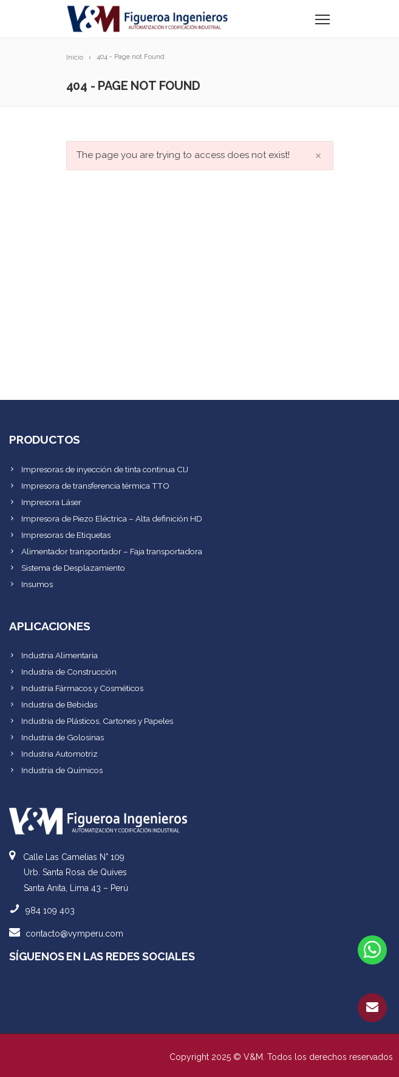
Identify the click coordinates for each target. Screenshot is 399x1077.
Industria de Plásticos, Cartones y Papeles (97, 721)
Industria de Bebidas (59, 704)
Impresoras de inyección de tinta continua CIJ (104, 469)
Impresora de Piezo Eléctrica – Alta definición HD (111, 518)
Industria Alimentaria (59, 655)
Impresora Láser (51, 502)
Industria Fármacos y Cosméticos (82, 688)
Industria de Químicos (62, 770)
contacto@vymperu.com (74, 933)
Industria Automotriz (59, 754)
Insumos (37, 584)
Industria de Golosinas (62, 737)
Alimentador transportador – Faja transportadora (111, 551)
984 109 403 (50, 910)
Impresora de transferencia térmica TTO (95, 485)
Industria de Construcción (69, 671)
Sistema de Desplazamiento (73, 568)
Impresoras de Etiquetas (66, 535)
